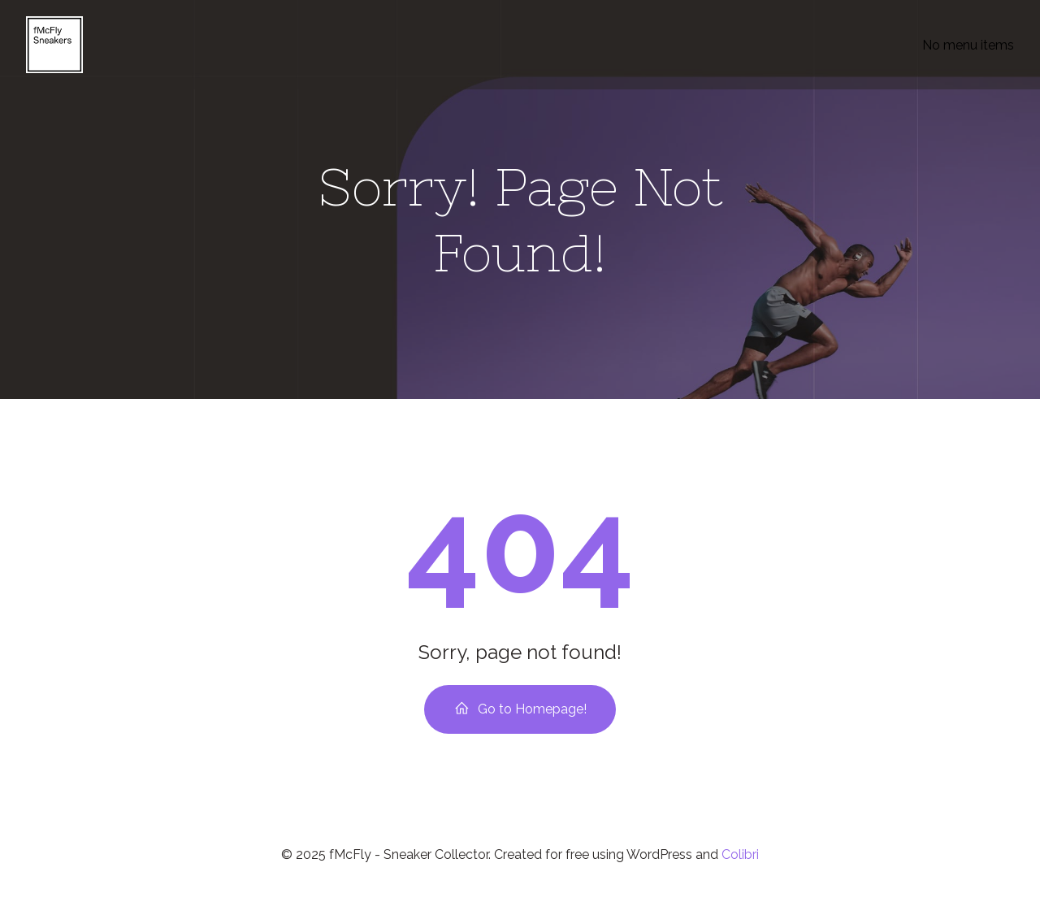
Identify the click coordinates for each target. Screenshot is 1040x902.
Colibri (740, 854)
